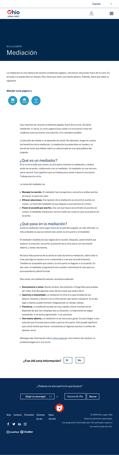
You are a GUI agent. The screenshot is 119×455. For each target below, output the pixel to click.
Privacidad (29, 415)
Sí (67, 360)
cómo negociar (60, 338)
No (79, 360)
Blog (9, 415)
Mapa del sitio (52, 417)
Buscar (93, 396)
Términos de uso (40, 417)
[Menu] (112, 13)
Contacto (17, 415)
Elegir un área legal (36, 396)
